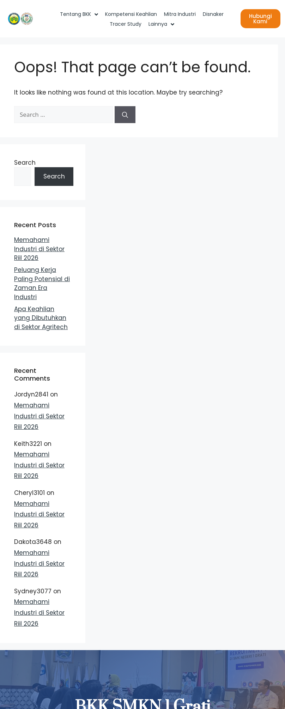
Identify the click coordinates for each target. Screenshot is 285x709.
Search (25, 162)
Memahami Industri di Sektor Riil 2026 (39, 249)
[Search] (125, 114)
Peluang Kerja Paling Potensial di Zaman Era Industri (42, 283)
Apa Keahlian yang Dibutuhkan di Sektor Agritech (41, 318)
